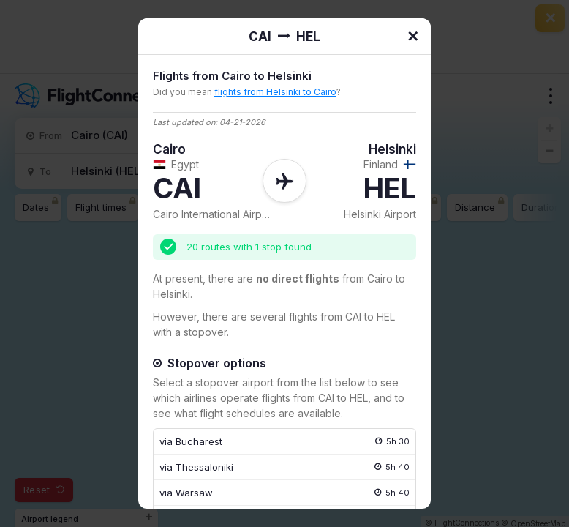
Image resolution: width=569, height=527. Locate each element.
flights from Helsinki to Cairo (275, 91)
